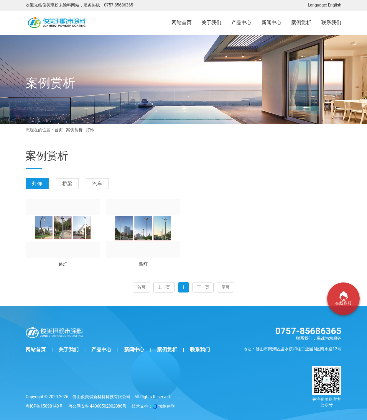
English (334, 5)
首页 (59, 130)
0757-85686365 (118, 5)
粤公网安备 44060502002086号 (97, 406)
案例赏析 (74, 130)
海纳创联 (166, 406)
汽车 (97, 184)
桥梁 (67, 184)
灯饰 (37, 184)
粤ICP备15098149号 (44, 406)
